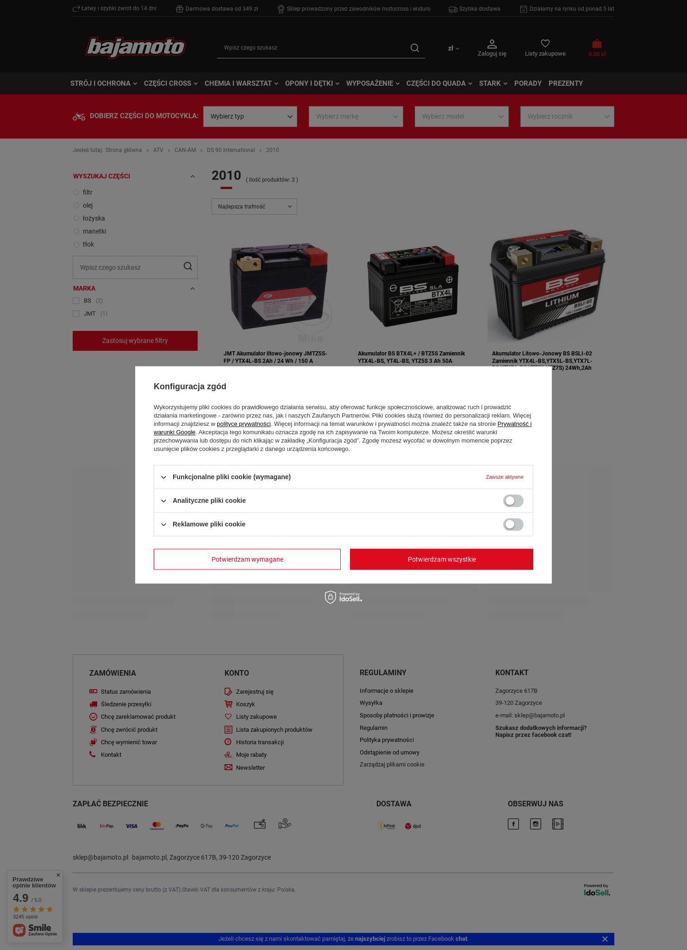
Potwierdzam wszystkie (442, 559)
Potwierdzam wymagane (247, 559)
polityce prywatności (244, 423)
